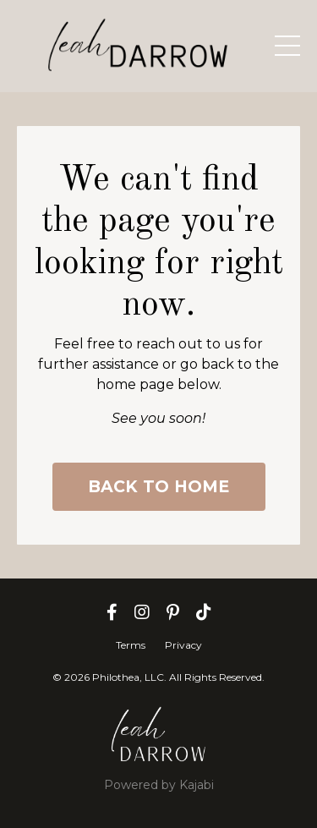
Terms (130, 645)
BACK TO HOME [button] (159, 486)
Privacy (183, 645)
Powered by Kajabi (159, 784)
